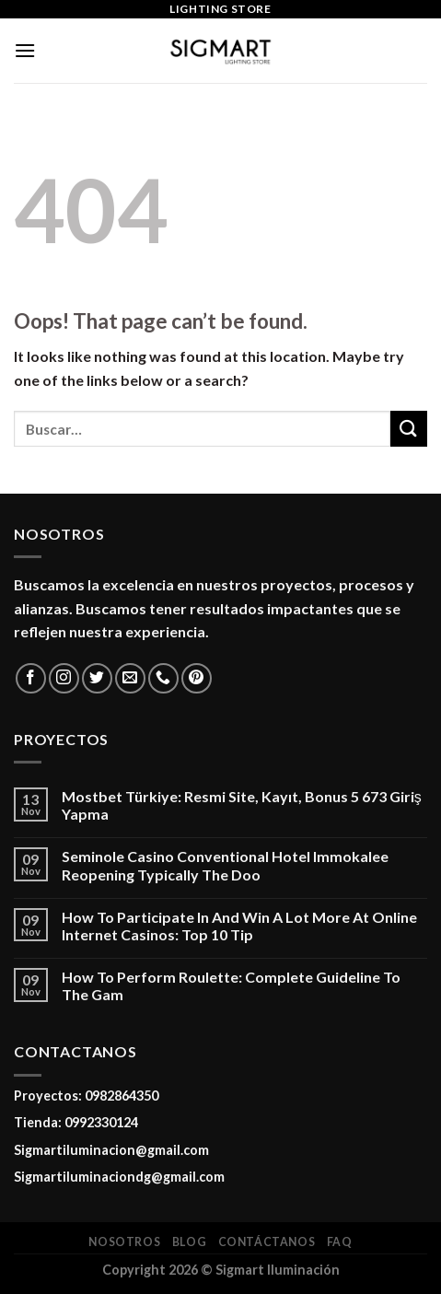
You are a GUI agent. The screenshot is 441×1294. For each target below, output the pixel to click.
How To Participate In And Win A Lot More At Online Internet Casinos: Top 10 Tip (239, 925)
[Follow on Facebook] (31, 678)
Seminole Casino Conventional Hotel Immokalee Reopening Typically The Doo (225, 864)
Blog (189, 1242)
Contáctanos (267, 1242)
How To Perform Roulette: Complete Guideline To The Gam (231, 985)
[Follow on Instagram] (64, 678)
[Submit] (408, 429)
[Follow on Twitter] (97, 678)
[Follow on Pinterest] (196, 678)
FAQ (340, 1242)
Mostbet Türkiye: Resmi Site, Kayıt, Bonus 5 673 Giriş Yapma (242, 804)
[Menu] (25, 50)
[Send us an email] (130, 678)
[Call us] (163, 678)
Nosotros (124, 1242)
